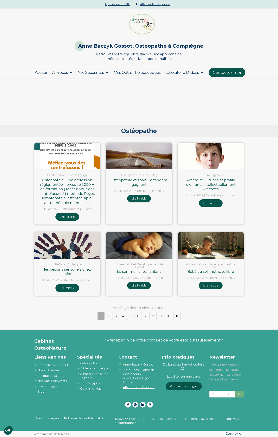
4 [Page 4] (123, 316)
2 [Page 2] (108, 316)
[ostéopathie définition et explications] (89, 363)
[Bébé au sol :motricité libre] (211, 245)
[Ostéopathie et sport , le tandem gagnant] (139, 156)
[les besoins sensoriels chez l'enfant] (67, 245)
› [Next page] (184, 315)
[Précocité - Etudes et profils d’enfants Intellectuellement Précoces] (211, 156)
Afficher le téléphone (155, 4)
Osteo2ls (63, 433)
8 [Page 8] (153, 316)
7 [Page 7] (146, 316)
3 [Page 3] (116, 316)
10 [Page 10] (168, 316)
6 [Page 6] (138, 316)
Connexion (234, 433)
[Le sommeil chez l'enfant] (139, 245)
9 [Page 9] (161, 316)
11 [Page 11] (177, 316)
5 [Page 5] (131, 316)
